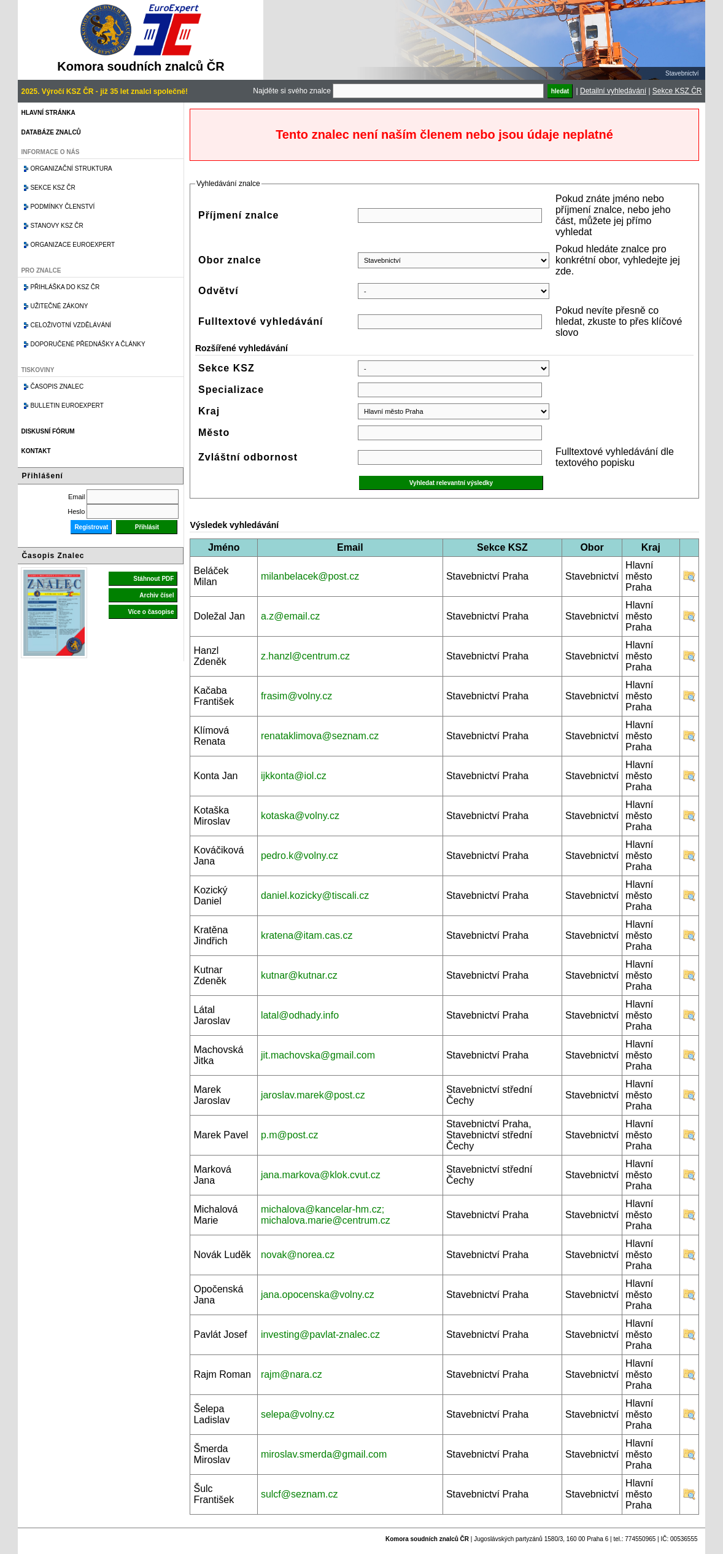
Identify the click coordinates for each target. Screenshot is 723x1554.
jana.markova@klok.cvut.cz (321, 1175)
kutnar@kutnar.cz (299, 975)
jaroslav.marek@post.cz (313, 1095)
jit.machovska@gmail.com (318, 1055)
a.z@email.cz (290, 616)
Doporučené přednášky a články (87, 344)
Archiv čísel (156, 595)
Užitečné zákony (59, 306)
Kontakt (35, 451)
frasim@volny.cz (296, 696)
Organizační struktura (71, 168)
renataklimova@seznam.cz (320, 736)
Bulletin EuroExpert (66, 405)
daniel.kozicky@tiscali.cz (315, 895)
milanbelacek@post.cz (310, 576)
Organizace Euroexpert (72, 244)
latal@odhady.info (300, 1015)
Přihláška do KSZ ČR (64, 287)
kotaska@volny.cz (300, 815)
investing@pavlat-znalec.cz (320, 1334)
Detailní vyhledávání (613, 91)
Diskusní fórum (47, 431)
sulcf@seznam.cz (299, 1494)
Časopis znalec (56, 386)
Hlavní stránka (48, 112)
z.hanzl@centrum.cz (305, 656)
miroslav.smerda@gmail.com (324, 1454)
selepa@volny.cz (297, 1414)
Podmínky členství (62, 206)
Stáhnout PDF (153, 578)
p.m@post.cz (290, 1135)
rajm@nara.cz (291, 1374)
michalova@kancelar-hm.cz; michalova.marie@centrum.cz (325, 1215)
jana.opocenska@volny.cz (317, 1294)
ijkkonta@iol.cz (294, 776)
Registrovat (91, 527)
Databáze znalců (50, 132)
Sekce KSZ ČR (677, 91)
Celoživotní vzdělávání (70, 325)
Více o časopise (151, 611)
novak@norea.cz (297, 1254)
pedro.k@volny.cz (299, 855)
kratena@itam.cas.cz (307, 935)
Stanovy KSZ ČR (56, 225)
